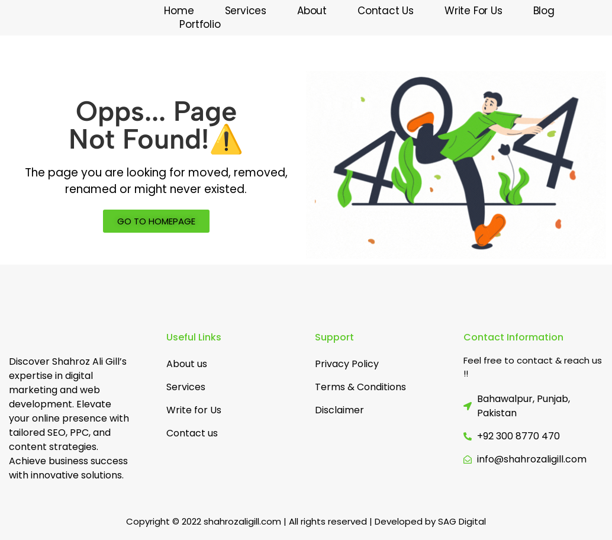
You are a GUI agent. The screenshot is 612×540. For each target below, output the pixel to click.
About (312, 11)
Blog (544, 11)
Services (245, 11)
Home (179, 11)
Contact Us (385, 11)
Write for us (473, 11)
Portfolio (199, 24)
